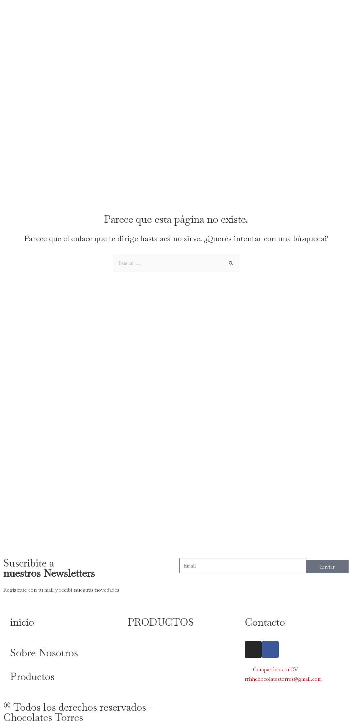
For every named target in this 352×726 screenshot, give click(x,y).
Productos (32, 676)
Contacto (265, 622)
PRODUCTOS (161, 622)
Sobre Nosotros (44, 652)
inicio (22, 622)
